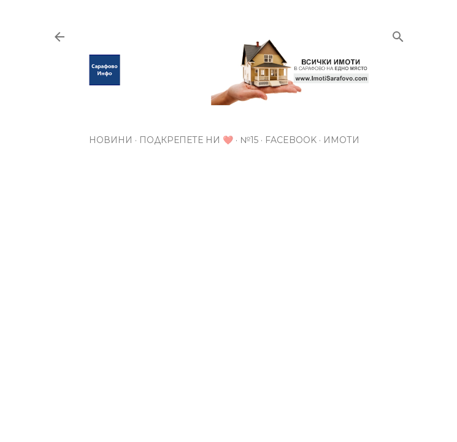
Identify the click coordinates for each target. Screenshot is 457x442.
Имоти (341, 139)
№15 (249, 139)
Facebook (291, 139)
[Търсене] (398, 34)
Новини (110, 139)
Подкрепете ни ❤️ (186, 139)
